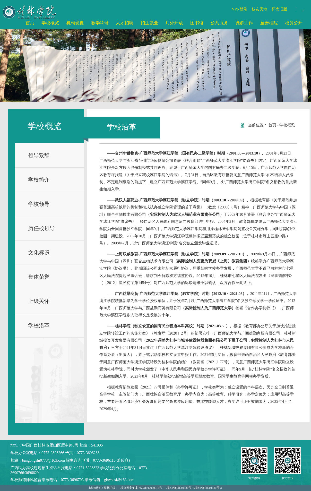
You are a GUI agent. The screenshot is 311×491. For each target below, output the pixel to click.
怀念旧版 (279, 9)
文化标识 (39, 253)
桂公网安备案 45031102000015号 (141, 488)
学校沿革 (39, 325)
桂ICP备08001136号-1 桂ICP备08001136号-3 (194, 488)
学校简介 (39, 180)
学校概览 (287, 125)
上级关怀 (39, 301)
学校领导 (39, 204)
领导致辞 (39, 155)
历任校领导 (41, 228)
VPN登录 (239, 9)
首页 (272, 125)
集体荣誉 (39, 277)
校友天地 (259, 9)
